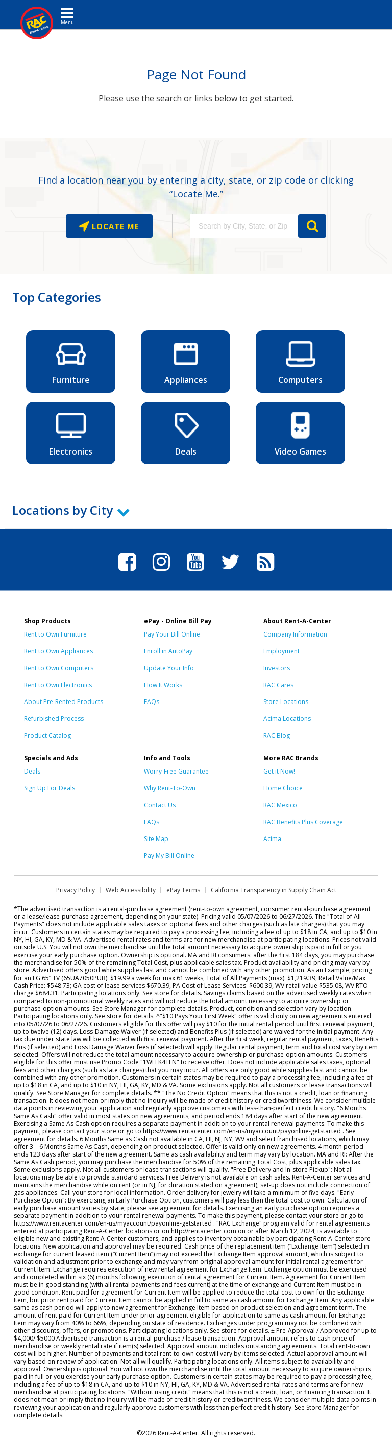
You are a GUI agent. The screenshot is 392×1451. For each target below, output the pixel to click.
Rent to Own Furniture (55, 634)
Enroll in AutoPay (168, 651)
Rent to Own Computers (58, 668)
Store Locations (285, 701)
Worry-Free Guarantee (176, 771)
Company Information (295, 634)
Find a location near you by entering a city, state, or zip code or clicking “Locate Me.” (196, 187)
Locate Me (114, 226)
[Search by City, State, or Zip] (244, 226)
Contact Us (160, 805)
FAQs (151, 701)
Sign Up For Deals (49, 788)
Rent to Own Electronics (58, 685)
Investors (276, 668)
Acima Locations (287, 718)
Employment (281, 651)
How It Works (163, 685)
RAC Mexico (280, 805)
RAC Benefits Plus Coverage (303, 822)
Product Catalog (47, 735)
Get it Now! (279, 771)
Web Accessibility (131, 890)
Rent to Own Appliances (58, 651)
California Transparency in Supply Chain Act (273, 890)
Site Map (156, 838)
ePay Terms (183, 890)
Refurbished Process (54, 718)
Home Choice (283, 788)
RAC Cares (278, 685)
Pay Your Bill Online (172, 634)
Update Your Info (169, 668)
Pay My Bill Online (169, 855)
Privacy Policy (75, 890)
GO (312, 226)
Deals (32, 771)
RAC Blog (276, 735)
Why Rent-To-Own (169, 788)
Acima (272, 838)
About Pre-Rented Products (63, 701)
